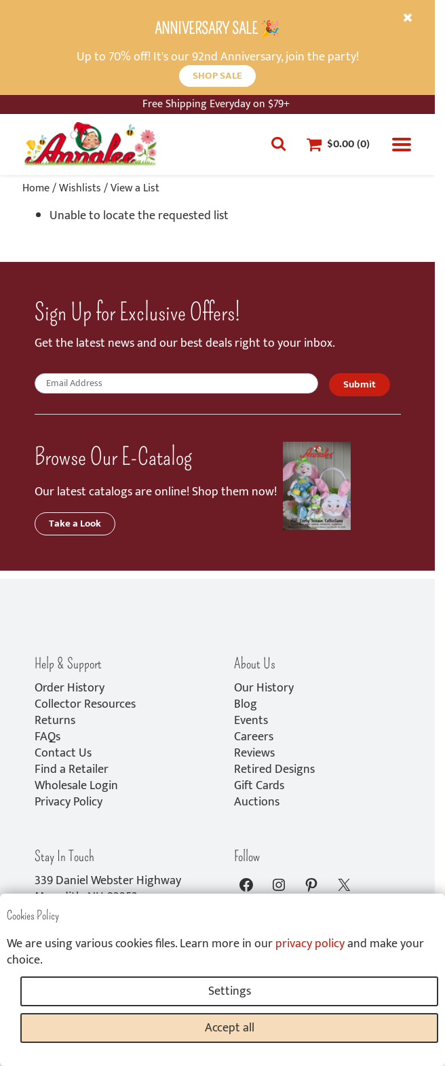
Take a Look (75, 523)
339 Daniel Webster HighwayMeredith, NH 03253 (108, 889)
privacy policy (310, 944)
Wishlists (80, 188)
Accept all (229, 1028)
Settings (229, 991)
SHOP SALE (217, 75)
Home (36, 188)
